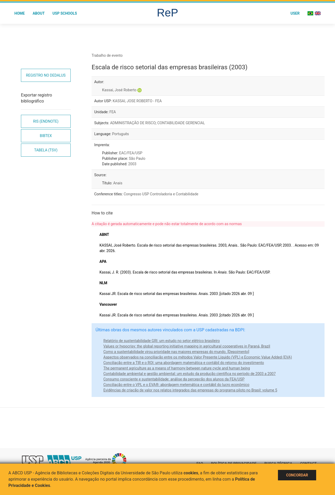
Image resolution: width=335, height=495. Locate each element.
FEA (112, 112)
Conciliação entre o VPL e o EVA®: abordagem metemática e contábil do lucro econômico (176, 385)
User (295, 13)
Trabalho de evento (107, 55)
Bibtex (46, 136)
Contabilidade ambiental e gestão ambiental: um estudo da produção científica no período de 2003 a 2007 (189, 374)
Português (120, 134)
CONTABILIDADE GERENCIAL (181, 123)
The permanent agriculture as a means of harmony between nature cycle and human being (176, 368)
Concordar (297, 475)
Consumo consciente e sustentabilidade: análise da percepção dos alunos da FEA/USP (173, 379)
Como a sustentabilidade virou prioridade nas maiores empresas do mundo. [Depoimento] (176, 352)
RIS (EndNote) (46, 121)
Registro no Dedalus (45, 75)
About (39, 13)
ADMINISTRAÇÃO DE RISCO (133, 123)
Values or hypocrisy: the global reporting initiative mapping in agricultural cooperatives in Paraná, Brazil (186, 346)
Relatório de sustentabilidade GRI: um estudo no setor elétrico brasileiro (161, 341)
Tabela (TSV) (45, 150)
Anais (117, 183)
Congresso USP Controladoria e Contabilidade (161, 194)
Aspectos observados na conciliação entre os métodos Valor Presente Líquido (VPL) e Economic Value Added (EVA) (197, 357)
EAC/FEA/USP (130, 153)
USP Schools (65, 13)
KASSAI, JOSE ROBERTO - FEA (137, 101)
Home (19, 13)
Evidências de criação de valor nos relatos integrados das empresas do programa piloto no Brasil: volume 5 (190, 390)
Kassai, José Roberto (119, 90)
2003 (132, 164)
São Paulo (137, 158)
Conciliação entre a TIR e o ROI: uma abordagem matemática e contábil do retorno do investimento (183, 363)
